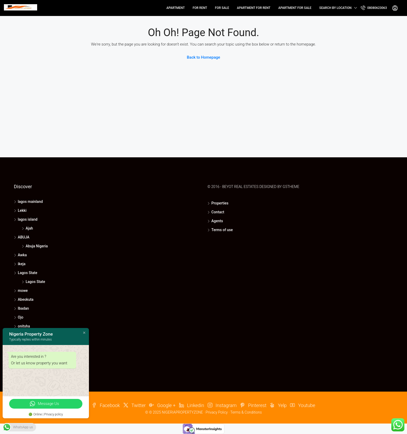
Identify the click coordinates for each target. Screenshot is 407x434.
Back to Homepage (203, 57)
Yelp (278, 405)
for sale (222, 8)
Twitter (134, 405)
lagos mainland (30, 201)
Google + (162, 405)
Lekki (22, 210)
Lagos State (27, 273)
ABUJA (23, 237)
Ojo (20, 317)
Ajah (29, 228)
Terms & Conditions (246, 412)
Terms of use (222, 230)
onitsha (24, 326)
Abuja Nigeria (37, 246)
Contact (217, 212)
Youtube (302, 405)
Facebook (106, 405)
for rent (200, 8)
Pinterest (253, 405)
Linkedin (191, 405)
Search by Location (335, 8)
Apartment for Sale (295, 8)
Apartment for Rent (253, 8)
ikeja (21, 264)
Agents (217, 221)
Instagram (222, 405)
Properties (219, 203)
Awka (22, 255)
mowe (23, 290)
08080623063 (374, 7)
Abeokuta (25, 299)
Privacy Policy (217, 412)
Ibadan (23, 308)
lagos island (27, 219)
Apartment (175, 8)
